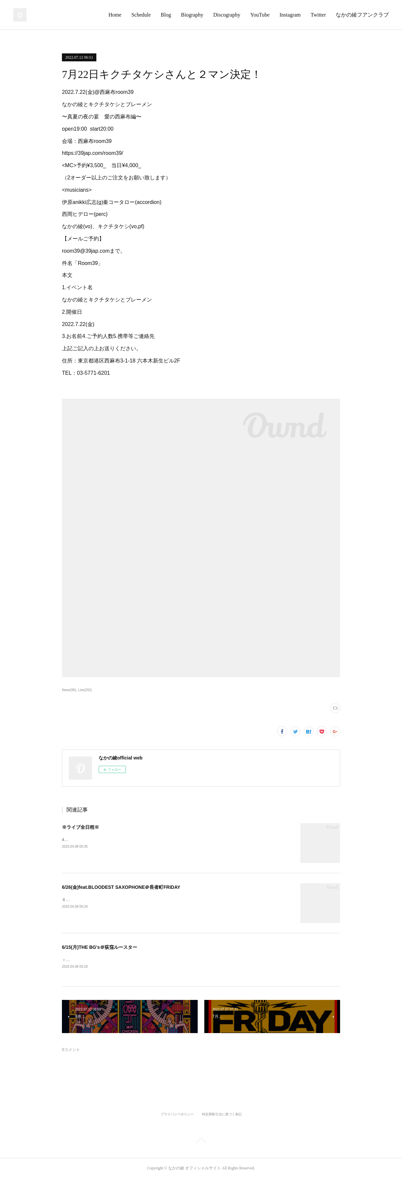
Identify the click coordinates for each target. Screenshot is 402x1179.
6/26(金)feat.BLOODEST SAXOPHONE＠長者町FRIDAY (121, 887)
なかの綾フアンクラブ (362, 15)
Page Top (201, 1142)
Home (115, 15)
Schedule (141, 15)
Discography (226, 15)
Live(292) (85, 690)
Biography (192, 15)
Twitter (318, 15)
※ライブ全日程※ (80, 827)
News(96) (69, 690)
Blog (166, 15)
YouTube (260, 15)
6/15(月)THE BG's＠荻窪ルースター (99, 947)
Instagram (290, 15)
